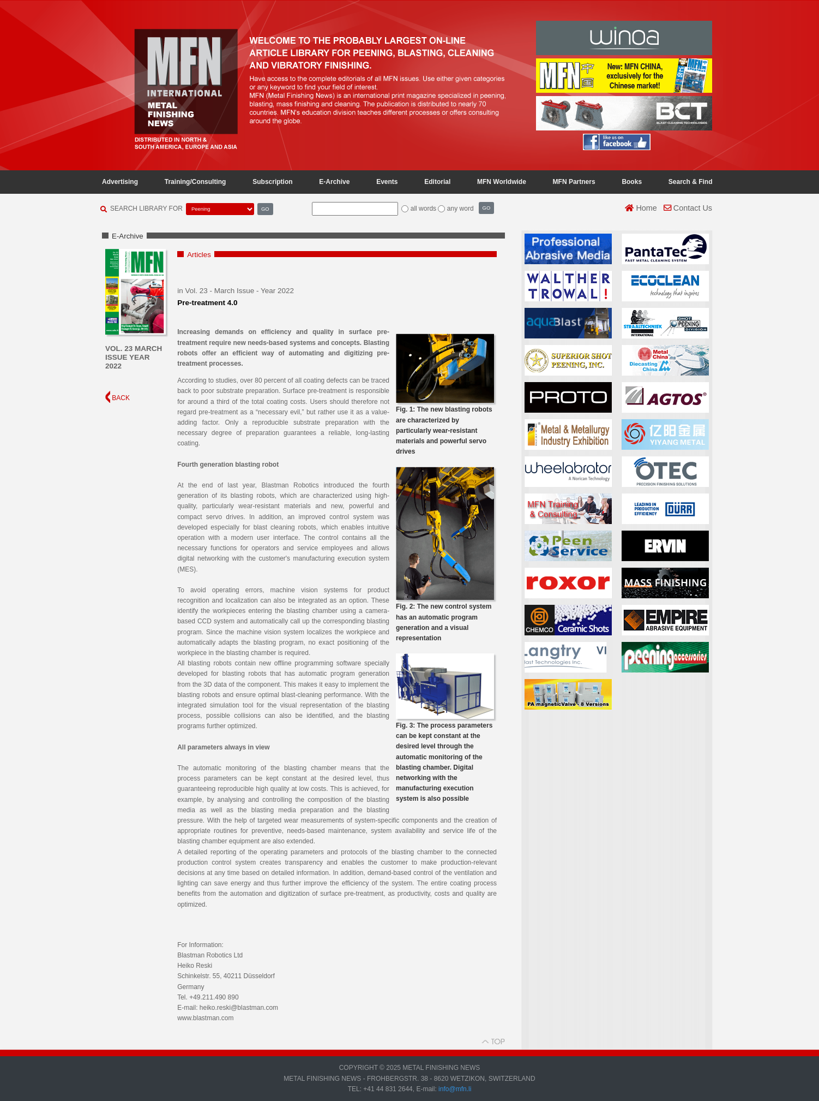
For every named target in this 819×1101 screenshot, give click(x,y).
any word (460, 208)
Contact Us (688, 208)
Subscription (272, 182)
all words (423, 208)
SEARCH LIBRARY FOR (146, 208)
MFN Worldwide (501, 182)
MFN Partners (574, 182)
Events (387, 182)
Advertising (120, 182)
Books (632, 182)
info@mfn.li (454, 1089)
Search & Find (691, 182)
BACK (117, 398)
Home (641, 208)
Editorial (437, 182)
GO (265, 209)
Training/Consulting (195, 182)
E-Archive (334, 182)
